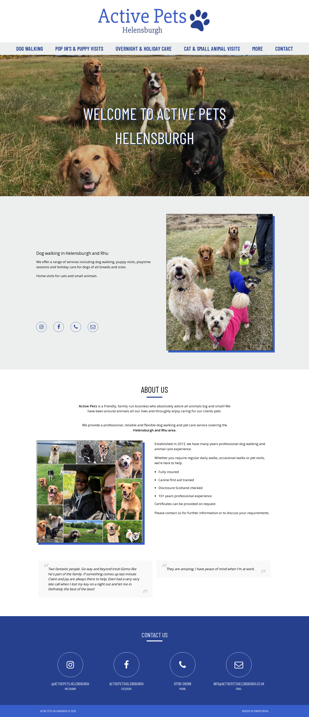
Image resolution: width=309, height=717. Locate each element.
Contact (284, 48)
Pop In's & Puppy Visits (79, 48)
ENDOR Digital (261, 711)
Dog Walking (29, 48)
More (257, 48)
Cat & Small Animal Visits (212, 48)
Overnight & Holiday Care (144, 48)
